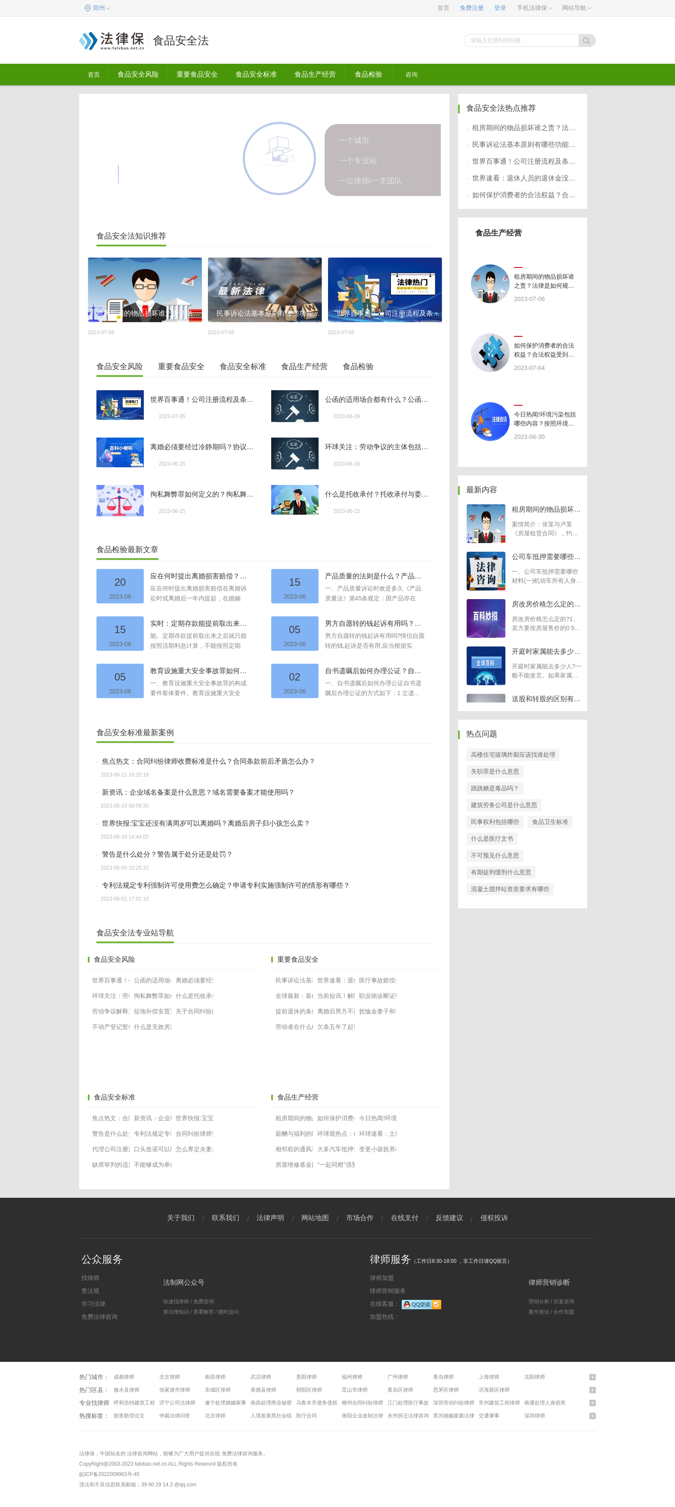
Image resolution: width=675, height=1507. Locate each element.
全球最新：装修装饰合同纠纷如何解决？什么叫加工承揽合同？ (294, 995)
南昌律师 (215, 1377)
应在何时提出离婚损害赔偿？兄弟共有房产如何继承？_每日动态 (200, 576)
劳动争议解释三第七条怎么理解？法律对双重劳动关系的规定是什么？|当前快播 (111, 1011)
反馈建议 (449, 1217)
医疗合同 (306, 1416)
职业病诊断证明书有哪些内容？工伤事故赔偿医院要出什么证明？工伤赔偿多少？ (377, 995)
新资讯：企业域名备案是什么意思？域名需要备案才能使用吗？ (198, 792)
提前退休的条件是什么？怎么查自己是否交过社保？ (294, 1011)
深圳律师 (534, 1416)
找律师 (90, 1277)
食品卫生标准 (550, 821)
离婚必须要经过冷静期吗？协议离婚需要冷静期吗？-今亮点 (202, 447)
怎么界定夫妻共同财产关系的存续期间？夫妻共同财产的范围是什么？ (194, 1149)
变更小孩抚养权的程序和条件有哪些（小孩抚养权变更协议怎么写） (377, 1149)
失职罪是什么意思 (495, 771)
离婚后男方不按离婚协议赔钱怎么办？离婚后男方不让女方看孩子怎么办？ (336, 1011)
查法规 (90, 1290)
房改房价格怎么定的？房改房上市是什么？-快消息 (546, 604)
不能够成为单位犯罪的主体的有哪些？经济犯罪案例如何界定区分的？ (152, 1164)
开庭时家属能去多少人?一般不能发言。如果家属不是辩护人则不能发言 (547, 675)
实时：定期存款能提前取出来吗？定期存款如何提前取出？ (200, 623)
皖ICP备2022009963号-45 (109, 1474)
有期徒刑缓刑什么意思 (501, 872)
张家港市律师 (174, 1390)
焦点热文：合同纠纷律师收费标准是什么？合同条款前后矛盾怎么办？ (209, 761)
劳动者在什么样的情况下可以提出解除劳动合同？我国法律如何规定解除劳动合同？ (294, 1026)
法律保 (87, 1454)
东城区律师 (218, 1390)
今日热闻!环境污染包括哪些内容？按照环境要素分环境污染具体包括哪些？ (377, 1118)
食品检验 (368, 74)
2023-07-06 (529, 298)
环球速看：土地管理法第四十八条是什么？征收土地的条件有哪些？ (377, 1133)
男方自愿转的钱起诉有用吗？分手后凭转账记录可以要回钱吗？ (375, 623)
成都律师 (124, 1377)
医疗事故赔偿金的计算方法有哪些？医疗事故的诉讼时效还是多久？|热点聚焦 (377, 980)
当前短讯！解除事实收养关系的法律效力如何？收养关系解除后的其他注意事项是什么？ (336, 995)
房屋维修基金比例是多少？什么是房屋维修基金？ (294, 1164)
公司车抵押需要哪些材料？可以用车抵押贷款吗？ (546, 557)
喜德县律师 (263, 1390)
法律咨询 (137, 1454)
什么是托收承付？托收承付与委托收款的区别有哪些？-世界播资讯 (377, 494)
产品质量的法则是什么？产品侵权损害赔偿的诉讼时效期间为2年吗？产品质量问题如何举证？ (375, 576)
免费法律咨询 (99, 1316)
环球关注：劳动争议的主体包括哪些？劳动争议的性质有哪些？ (377, 447)
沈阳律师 (534, 1377)
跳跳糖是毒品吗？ (495, 788)
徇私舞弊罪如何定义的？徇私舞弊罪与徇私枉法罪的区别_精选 (202, 494)
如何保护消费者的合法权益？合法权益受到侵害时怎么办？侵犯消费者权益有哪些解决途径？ (336, 1118)
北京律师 (169, 1377)
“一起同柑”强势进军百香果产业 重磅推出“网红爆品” (336, 1164)
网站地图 (315, 1217)
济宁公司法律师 (177, 1403)
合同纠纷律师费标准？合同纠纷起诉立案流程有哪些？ (194, 1133)
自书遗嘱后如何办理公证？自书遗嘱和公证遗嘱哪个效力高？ (375, 670)
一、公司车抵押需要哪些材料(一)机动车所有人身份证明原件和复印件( (547, 580)
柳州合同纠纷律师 (362, 1403)
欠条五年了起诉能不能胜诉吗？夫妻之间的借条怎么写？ (336, 1026)
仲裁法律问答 (174, 1416)
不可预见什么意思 (495, 855)
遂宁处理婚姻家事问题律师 (236, 1403)
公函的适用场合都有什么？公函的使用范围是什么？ (377, 399)
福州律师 (352, 1377)
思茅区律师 (446, 1390)
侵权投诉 (494, 1217)
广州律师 (397, 1377)
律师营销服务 (388, 1290)
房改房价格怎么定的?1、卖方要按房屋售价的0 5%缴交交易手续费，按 (546, 627)
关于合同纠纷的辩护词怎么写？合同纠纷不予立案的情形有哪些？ (194, 1011)
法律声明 (270, 1217)
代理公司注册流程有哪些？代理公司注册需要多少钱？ (111, 1149)
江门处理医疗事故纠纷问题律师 (423, 1403)
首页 (443, 8)
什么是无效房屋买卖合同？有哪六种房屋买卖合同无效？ (152, 1026)
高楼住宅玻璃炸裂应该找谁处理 (513, 754)
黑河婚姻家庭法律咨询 (459, 1416)
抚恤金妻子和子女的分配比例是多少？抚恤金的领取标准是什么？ (377, 1011)
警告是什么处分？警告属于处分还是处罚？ (167, 854)
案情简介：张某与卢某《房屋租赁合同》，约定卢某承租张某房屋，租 (545, 533)
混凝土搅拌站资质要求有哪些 (510, 889)
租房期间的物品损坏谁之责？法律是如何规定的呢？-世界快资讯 (294, 1118)
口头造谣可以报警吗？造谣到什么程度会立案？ (152, 1149)
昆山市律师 (355, 1390)
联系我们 (225, 1217)
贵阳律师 (306, 1377)
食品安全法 (181, 40)
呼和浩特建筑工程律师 (139, 1403)
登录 (500, 8)
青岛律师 (443, 1377)
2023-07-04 (529, 367)
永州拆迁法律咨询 (408, 1416)
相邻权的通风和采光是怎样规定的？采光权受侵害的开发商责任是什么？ (294, 1149)
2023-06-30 (529, 436)
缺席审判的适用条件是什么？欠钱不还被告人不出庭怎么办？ (111, 1164)
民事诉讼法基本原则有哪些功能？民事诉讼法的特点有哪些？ (294, 980)
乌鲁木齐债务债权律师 (322, 1403)
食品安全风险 (138, 74)
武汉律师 (261, 1377)
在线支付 (404, 1217)
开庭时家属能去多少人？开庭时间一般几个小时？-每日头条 (546, 652)
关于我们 (181, 1217)
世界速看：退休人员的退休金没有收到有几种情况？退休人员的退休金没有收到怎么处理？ (336, 980)
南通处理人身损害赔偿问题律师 (560, 1403)
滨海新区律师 (494, 1390)
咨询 (412, 74)
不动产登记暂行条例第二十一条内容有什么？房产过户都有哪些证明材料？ (111, 1026)
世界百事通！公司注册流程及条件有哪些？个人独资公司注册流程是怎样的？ (202, 399)
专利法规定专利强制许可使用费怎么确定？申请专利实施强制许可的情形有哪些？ (226, 885)
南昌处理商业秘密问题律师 (282, 1403)
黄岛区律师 (400, 1390)
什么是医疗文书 (492, 838)
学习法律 (93, 1303)
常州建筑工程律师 (499, 1403)
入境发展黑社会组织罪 (276, 1416)
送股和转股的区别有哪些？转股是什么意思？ (546, 699)
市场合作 (360, 1217)
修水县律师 (126, 1390)
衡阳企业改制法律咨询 (367, 1416)
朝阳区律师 (309, 1390)
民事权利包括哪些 (495, 821)
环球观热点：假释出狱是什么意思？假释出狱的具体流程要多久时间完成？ (336, 1133)
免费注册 (472, 8)
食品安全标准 (256, 74)
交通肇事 (489, 1416)
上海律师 (489, 1377)
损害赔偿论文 (129, 1416)
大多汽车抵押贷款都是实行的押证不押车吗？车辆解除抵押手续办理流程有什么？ (336, 1149)
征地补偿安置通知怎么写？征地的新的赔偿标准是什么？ (152, 1011)
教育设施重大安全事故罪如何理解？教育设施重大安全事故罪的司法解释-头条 (200, 670)
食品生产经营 (315, 74)
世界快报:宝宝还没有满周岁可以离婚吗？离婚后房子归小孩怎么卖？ (206, 823)
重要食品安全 (197, 74)
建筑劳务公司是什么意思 (504, 805)
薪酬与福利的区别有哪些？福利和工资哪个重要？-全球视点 (294, 1133)
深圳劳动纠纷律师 (453, 1403)
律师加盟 (382, 1277)
